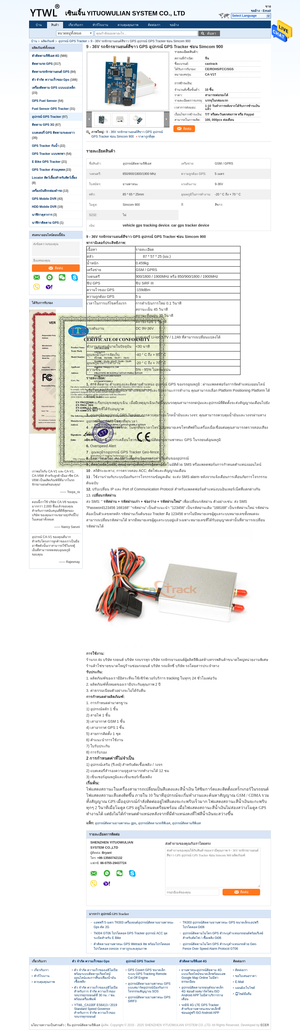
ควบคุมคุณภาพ (128, 25)
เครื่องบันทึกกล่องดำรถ (47, 191)
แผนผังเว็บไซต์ (245, 988)
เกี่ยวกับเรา (75, 25)
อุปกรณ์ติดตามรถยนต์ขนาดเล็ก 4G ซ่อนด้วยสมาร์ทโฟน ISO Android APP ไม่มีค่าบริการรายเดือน (202, 993)
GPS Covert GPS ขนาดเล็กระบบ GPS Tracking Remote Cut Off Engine (147, 974)
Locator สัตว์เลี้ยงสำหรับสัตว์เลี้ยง (54, 178)
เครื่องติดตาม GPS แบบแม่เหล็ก (53, 87)
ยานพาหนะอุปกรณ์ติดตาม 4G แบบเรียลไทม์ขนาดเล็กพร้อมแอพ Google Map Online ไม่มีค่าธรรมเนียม (203, 975)
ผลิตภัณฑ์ (47, 41)
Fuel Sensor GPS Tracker (50, 109)
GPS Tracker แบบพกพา (48, 154)
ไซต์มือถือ (243, 994)
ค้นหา (211, 33)
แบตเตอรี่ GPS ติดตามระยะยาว (53, 133)
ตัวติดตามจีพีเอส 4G (45, 56)
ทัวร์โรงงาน (100, 25)
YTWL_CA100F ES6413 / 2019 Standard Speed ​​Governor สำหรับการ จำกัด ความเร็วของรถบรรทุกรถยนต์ (95, 1010)
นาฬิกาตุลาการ (42, 215)
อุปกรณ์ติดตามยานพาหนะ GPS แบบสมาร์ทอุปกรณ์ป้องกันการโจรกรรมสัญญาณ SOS (149, 987)
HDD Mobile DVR (44, 207)
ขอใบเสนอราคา (246, 976)
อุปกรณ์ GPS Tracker (72, 41)
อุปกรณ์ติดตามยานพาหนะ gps (115, 823)
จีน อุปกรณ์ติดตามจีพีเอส (83, 1025)
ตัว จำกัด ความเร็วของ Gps (50, 80)
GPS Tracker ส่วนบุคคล (48, 170)
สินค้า (55, 25)
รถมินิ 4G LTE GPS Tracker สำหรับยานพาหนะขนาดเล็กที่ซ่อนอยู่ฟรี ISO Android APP (200, 1009)
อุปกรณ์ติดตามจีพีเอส (186, 823)
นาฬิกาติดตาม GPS (45, 223)
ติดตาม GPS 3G (43, 125)
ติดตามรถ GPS (42, 64)
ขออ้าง (255, 11)
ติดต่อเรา (154, 25)
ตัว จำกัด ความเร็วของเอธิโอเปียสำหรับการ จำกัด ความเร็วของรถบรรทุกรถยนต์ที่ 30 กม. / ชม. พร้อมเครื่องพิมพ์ (96, 993)
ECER (264, 1025)
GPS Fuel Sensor (44, 101)
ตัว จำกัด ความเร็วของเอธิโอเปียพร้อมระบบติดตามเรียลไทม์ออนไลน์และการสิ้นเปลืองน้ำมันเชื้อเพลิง (96, 975)
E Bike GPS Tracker (46, 162)
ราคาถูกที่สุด (146, 136)
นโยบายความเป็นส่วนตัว (47, 1025)
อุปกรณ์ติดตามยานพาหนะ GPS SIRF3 (149, 999)
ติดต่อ (56, 268)
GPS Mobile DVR (44, 199)
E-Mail (239, 982)
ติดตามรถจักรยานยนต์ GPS (50, 72)
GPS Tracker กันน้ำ (45, 146)
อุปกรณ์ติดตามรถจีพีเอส (154, 823)
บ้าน (39, 25)
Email (267, 11)
